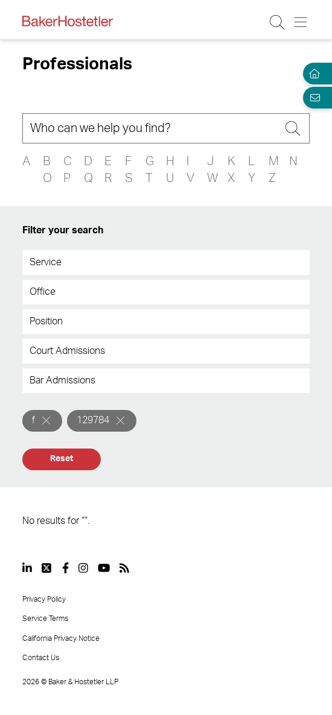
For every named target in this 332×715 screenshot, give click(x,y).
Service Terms (45, 618)
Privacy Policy (44, 599)
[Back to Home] (67, 21)
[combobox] (166, 262)
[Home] (312, 73)
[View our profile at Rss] (124, 567)
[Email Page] (312, 98)
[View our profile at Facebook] (65, 567)
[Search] (166, 128)
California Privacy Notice (61, 638)
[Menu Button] (301, 22)
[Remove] (46, 420)
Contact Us (40, 657)
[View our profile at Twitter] (47, 567)
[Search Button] (278, 22)
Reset (61, 459)
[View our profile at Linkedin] (27, 567)
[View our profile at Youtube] (104, 567)
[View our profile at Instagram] (83, 567)
